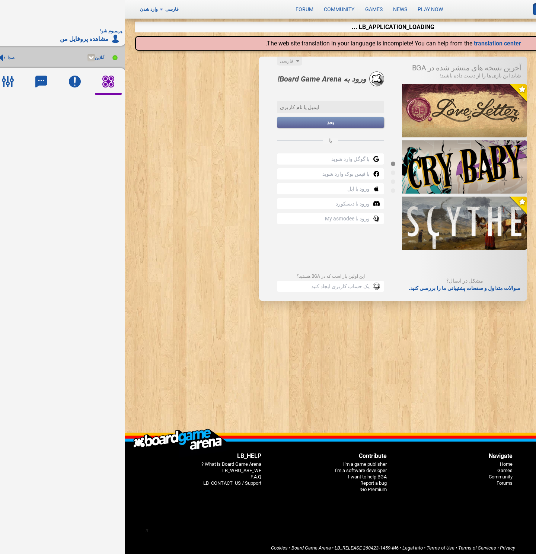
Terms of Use (315, 545)
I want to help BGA (242, 474)
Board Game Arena (186, 545)
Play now (305, 8)
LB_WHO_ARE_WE (116, 468)
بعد (205, 120)
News (275, 8)
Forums (379, 480)
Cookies (154, 545)
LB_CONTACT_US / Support (107, 480)
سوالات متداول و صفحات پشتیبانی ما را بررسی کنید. (339, 286)
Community (214, 8)
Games (249, 8)
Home (381, 461)
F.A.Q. (130, 474)
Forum (179, 8)
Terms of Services (352, 545)
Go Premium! (248, 487)
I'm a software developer (236, 468)
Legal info (287, 545)
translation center (372, 40)
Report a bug (248, 480)
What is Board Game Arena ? (106, 461)
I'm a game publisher (240, 461)
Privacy (382, 545)
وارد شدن (24, 8)
